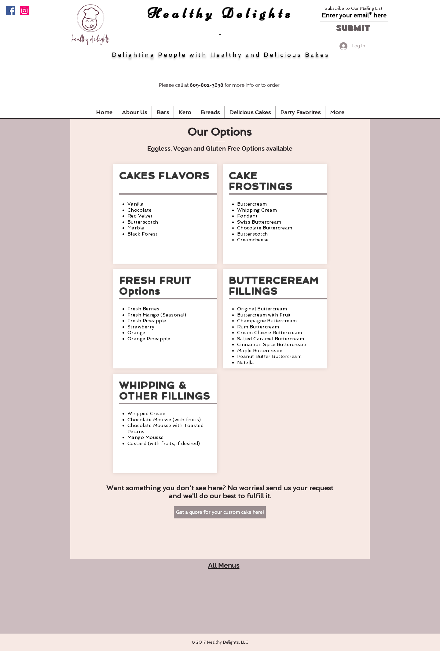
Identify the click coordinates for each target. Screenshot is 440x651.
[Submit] (352, 28)
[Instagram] (24, 10)
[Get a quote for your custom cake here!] (220, 512)
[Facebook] (10, 10)
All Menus (224, 565)
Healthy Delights (221, 13)
